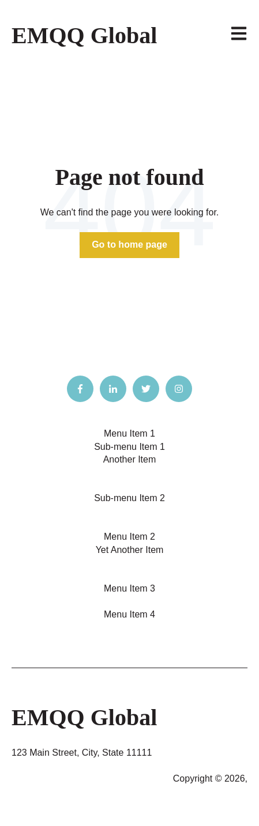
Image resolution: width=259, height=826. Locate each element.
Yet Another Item (130, 550)
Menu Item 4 (129, 614)
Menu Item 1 (129, 433)
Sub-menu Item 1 (129, 447)
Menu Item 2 (129, 536)
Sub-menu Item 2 (129, 498)
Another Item (129, 459)
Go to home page (129, 244)
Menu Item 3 (129, 588)
